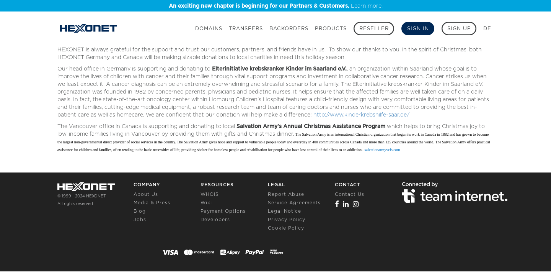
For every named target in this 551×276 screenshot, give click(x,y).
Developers (215, 219)
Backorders (288, 28)
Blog (140, 211)
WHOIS (210, 194)
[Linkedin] (346, 204)
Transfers (246, 28)
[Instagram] (356, 204)
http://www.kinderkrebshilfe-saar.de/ (360, 115)
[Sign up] (459, 28)
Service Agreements (294, 202)
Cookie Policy (286, 228)
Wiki (206, 202)
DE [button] (487, 28)
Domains (208, 28)
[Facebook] (337, 204)
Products (331, 28)
